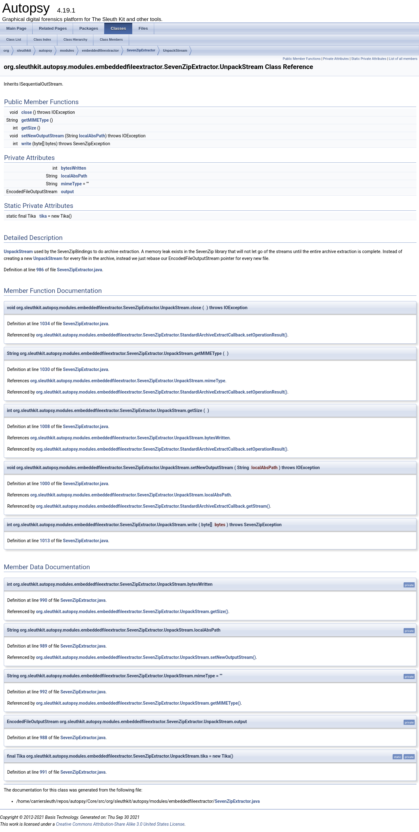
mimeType (71, 183)
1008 (45, 426)
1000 (45, 483)
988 (43, 737)
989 (43, 646)
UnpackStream (175, 50)
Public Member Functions (302, 59)
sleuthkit (24, 50)
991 (43, 772)
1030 (45, 369)
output (67, 191)
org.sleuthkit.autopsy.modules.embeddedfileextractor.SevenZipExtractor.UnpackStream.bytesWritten (129, 437)
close (26, 112)
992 (43, 691)
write (26, 143)
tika (43, 216)
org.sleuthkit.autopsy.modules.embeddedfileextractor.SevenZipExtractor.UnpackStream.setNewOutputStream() (146, 657)
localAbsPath (92, 135)
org (6, 50)
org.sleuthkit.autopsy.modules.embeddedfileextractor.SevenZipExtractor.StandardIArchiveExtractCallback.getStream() (153, 506)
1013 (45, 540)
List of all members (403, 59)
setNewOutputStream (42, 135)
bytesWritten (73, 168)
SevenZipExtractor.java (79, 269)
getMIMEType (35, 120)
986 (40, 269)
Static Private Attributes (368, 59)
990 (43, 600)
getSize (28, 127)
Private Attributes (336, 59)
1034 (45, 323)
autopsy (45, 50)
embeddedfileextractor (100, 50)
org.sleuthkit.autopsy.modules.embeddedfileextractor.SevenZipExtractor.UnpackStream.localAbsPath (130, 494)
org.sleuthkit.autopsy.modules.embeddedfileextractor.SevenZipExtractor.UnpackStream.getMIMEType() (138, 703)
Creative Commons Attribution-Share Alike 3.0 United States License (120, 824)
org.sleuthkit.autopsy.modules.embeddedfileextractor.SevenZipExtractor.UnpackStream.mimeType (127, 380)
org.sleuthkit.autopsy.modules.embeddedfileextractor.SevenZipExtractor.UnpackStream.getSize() (132, 611)
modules (67, 50)
